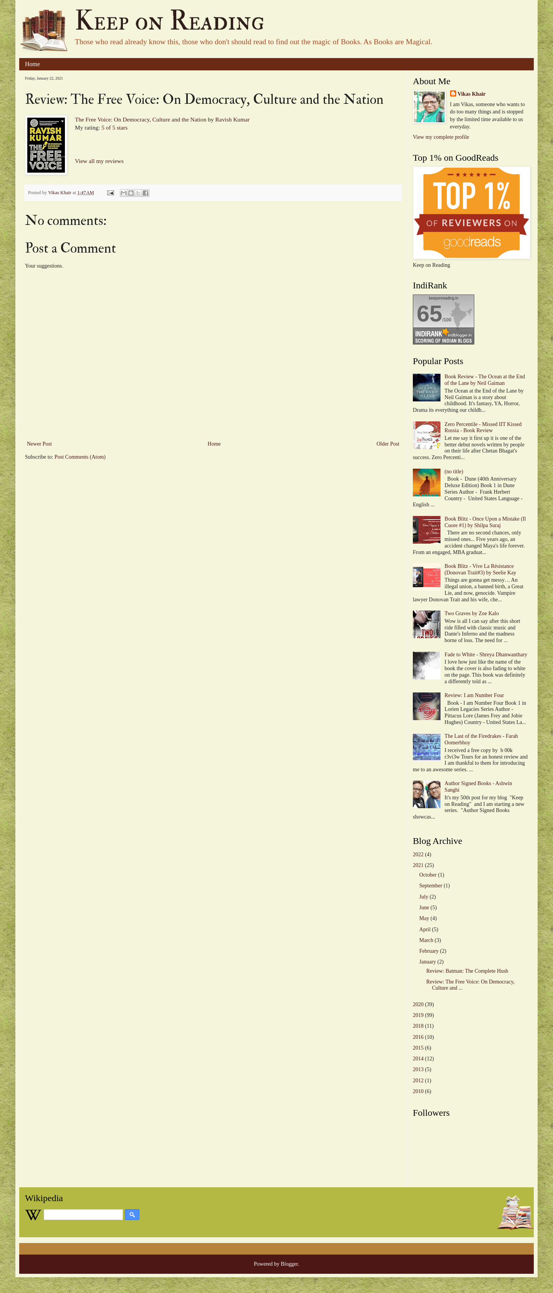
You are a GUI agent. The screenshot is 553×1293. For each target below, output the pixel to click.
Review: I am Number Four (474, 695)
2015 (418, 1048)
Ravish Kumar (232, 119)
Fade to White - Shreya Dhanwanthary (486, 654)
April (425, 929)
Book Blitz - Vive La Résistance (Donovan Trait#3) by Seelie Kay (481, 569)
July (423, 897)
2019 (418, 1015)
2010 (418, 1091)
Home (32, 64)
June (424, 907)
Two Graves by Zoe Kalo (472, 613)
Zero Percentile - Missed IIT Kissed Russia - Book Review (483, 427)
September (430, 886)
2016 (418, 1037)
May (424, 918)
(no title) (454, 471)
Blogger (289, 1264)
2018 (418, 1026)
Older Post (388, 444)
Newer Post (39, 444)
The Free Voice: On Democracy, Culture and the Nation (140, 119)
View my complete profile (441, 137)
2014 (418, 1059)
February (429, 951)
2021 (418, 865)
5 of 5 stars (114, 127)
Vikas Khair (472, 94)
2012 (418, 1080)
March (426, 940)
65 (429, 313)
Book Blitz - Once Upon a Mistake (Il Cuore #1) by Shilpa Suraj (485, 522)
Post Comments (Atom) (80, 457)
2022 (418, 854)
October (428, 875)
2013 (418, 1069)
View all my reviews (99, 161)
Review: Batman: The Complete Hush (467, 971)
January (427, 962)
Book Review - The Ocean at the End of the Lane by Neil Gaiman (485, 380)
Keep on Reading (170, 21)
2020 (418, 1004)
